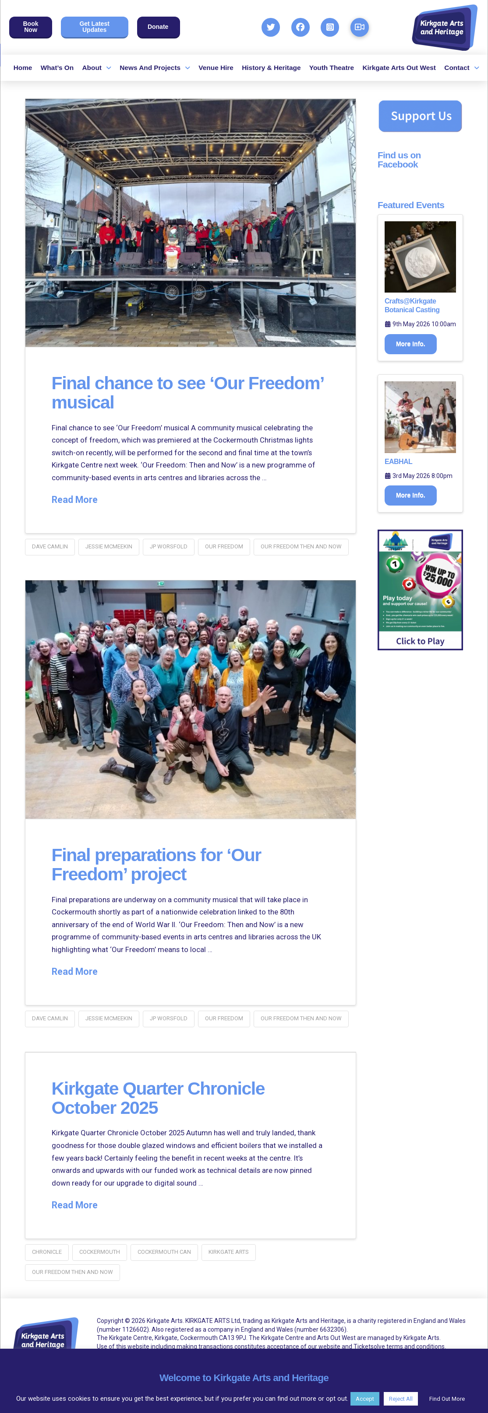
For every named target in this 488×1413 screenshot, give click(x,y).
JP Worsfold (168, 546)
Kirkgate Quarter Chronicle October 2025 (161, 1098)
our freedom (224, 546)
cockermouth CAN (164, 1252)
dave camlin (50, 546)
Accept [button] (365, 1399)
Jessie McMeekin (108, 546)
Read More (75, 499)
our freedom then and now (301, 546)
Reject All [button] (401, 1399)
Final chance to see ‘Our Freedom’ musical (150, 392)
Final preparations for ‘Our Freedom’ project (159, 864)
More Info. (410, 343)
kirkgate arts (229, 1252)
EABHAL (398, 461)
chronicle (47, 1252)
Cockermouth (99, 1252)
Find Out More (447, 1399)
